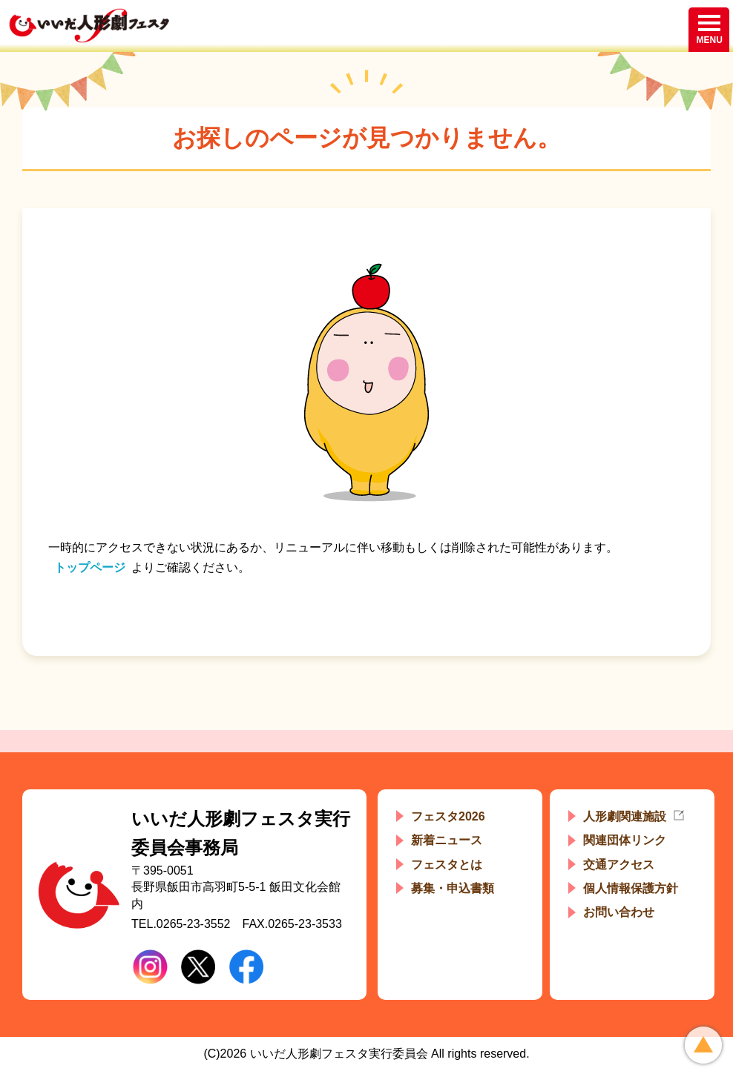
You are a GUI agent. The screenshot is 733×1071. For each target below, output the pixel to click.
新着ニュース (446, 840)
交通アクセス (618, 864)
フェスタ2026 (448, 816)
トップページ (89, 567)
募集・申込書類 (452, 888)
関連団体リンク (624, 840)
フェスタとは (446, 864)
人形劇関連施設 (624, 816)
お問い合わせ (618, 912)
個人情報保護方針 (630, 888)
